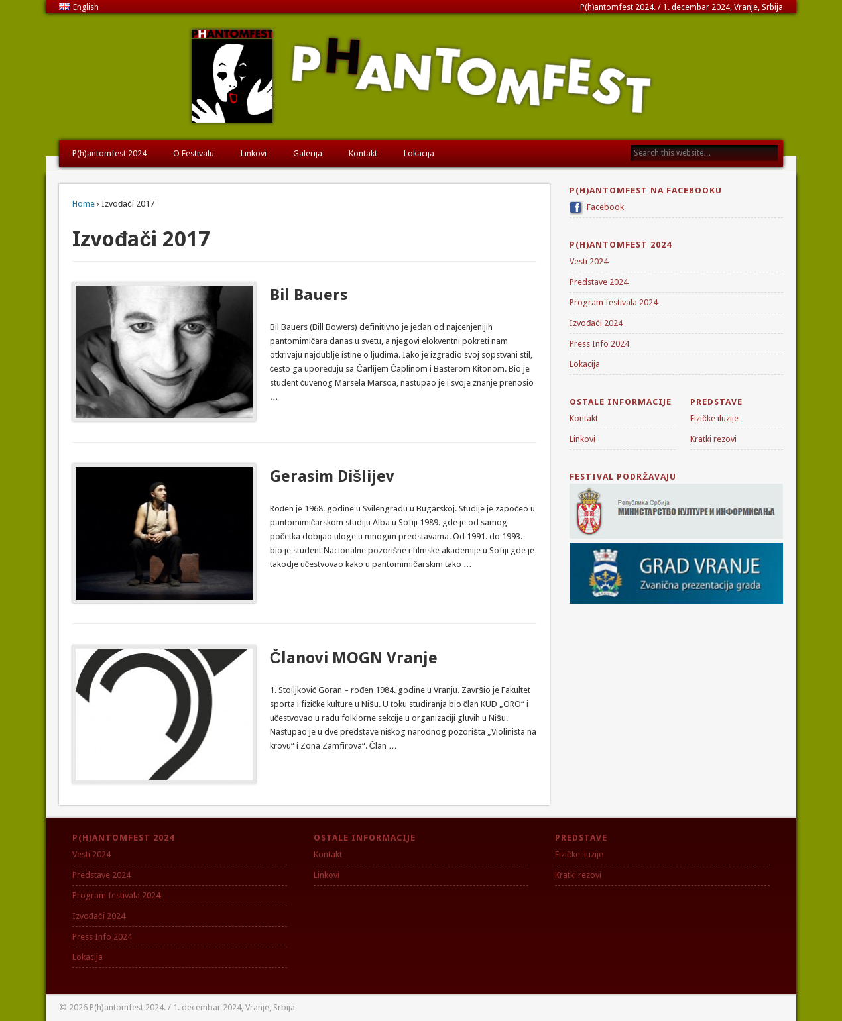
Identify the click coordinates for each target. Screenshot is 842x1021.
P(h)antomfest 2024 (109, 153)
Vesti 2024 (589, 261)
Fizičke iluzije (714, 418)
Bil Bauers (308, 295)
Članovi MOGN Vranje (354, 658)
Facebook (605, 207)
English (79, 7)
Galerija (307, 153)
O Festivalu (193, 153)
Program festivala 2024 (614, 302)
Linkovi (254, 153)
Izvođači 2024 (596, 323)
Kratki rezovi (713, 439)
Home (83, 204)
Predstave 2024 (599, 282)
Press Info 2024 (599, 344)
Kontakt (363, 153)
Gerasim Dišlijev (332, 476)
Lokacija (419, 153)
